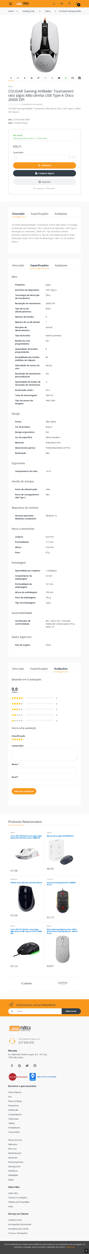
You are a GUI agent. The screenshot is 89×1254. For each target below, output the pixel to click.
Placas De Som (15, 1140)
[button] (54, 3)
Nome (15, 764)
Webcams (12, 1144)
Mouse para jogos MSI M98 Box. (60, 836)
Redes (11, 1179)
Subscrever (71, 1011)
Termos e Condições (17, 1197)
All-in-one (12, 1148)
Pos (10, 1096)
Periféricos (13, 1170)
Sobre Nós (13, 1193)
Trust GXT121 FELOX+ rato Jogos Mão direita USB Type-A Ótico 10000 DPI (26, 931)
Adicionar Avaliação (24, 791)
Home (11, 11)
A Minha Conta (15, 1220)
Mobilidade (13, 1175)
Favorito (50, 188)
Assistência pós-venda (18, 1228)
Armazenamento (15, 1162)
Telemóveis (13, 1118)
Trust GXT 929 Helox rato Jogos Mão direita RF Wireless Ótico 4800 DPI (26, 837)
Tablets (11, 1123)
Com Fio (50, 879)
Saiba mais (70, 1247)
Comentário (18, 745)
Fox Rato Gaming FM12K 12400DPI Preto (61, 883)
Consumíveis (14, 1132)
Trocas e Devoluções (17, 1233)
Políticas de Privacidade (18, 1202)
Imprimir (45, 182)
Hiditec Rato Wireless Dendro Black (26, 882)
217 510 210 (26, 1042)
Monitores (13, 1157)
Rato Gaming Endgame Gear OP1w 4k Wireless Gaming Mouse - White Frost (62, 931)
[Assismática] (22, 3)
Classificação (18, 736)
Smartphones (14, 1127)
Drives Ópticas (14, 1092)
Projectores (13, 1105)
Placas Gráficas (15, 1101)
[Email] (38, 1011)
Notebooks (13, 1110)
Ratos (47, 11)
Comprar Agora (44, 173)
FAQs (10, 1206)
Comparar (38, 188)
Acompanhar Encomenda (19, 1224)
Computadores (15, 1114)
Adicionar (44, 165)
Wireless (14, 879)
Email (15, 777)
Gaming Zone (28, 11)
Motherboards (14, 1153)
